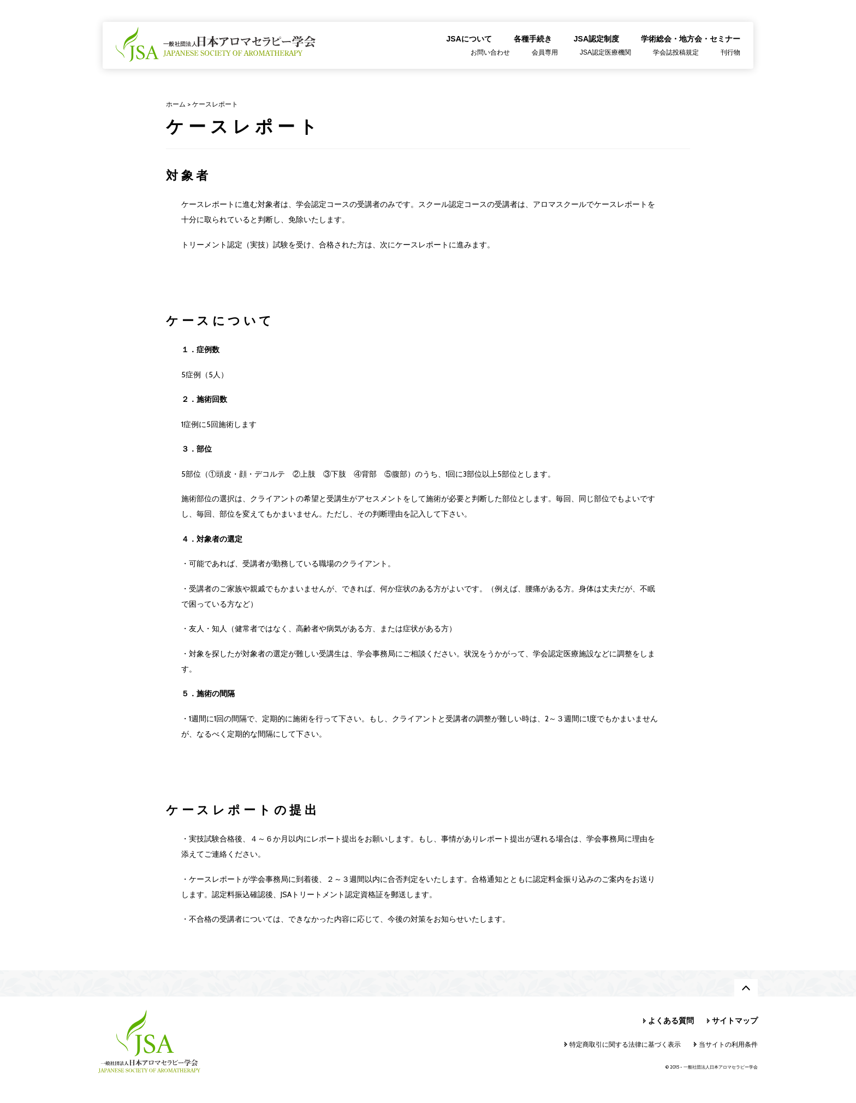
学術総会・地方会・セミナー (690, 38)
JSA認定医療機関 (605, 52)
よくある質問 (671, 1020)
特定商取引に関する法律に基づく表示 (625, 1044)
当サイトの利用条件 (728, 1044)
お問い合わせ (490, 52)
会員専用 (545, 52)
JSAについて (469, 38)
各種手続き (533, 38)
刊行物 (730, 52)
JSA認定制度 (596, 38)
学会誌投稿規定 (676, 52)
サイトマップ (735, 1020)
